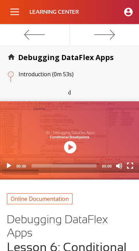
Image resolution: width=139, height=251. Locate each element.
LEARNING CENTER (54, 12)
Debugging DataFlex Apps (66, 57)
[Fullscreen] (130, 165)
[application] (69, 137)
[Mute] (119, 165)
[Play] (8, 165)
